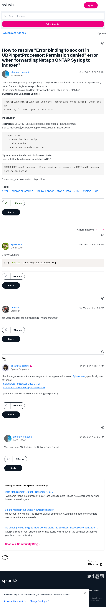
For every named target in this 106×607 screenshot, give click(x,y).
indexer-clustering (22, 191)
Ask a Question (53, 24)
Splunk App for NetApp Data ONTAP (58, 191)
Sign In (91, 5)
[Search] (53, 16)
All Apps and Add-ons (14, 32)
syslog (87, 191)
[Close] (85, 592)
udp (96, 191)
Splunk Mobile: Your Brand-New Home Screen (29, 510)
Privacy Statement (13, 601)
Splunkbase (79, 376)
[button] (102, 44)
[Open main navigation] (102, 5)
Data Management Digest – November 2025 (29, 492)
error (5, 191)
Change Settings (38, 601)
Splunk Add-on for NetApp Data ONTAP (24, 387)
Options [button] (101, 33)
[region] (44, 598)
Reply (11, 212)
